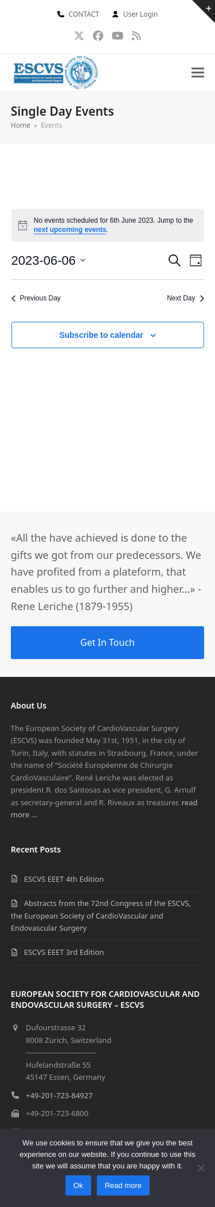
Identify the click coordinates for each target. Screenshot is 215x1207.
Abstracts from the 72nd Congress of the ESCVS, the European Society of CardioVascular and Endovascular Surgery (101, 915)
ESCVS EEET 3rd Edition (64, 952)
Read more (123, 1185)
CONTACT (84, 14)
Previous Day (36, 298)
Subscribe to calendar (101, 335)
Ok (78, 1185)
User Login (140, 14)
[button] (197, 73)
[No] (200, 1168)
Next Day (185, 298)
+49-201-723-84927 (59, 1095)
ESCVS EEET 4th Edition (64, 879)
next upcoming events (70, 230)
